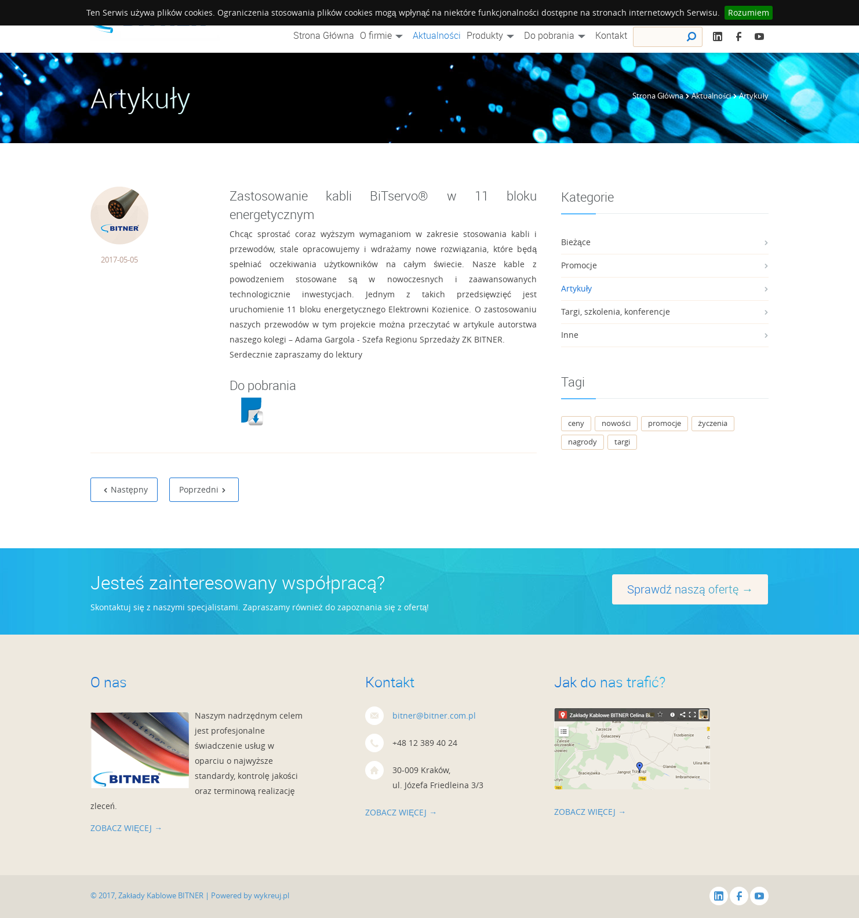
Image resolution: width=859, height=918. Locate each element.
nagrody (582, 441)
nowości (616, 423)
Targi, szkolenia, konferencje (615, 311)
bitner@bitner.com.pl (434, 715)
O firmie (383, 35)
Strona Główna (323, 35)
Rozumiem (748, 12)
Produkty (492, 35)
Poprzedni (202, 489)
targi (622, 441)
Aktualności (437, 35)
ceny (576, 423)
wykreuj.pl (271, 895)
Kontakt (611, 35)
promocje (664, 423)
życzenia (713, 423)
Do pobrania (556, 35)
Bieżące (576, 241)
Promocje (579, 265)
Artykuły (576, 288)
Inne (569, 334)
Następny (125, 489)
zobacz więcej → (126, 827)
